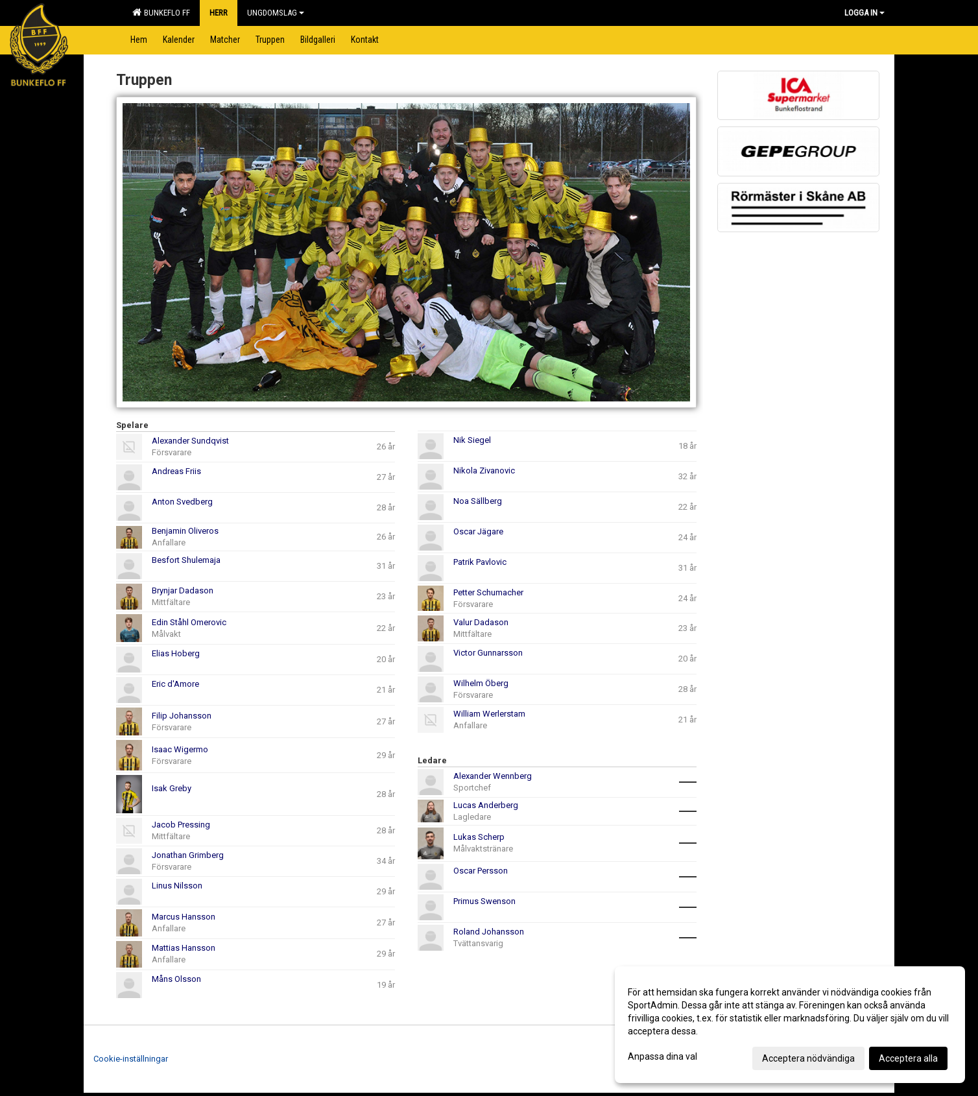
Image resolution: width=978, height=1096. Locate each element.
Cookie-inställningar (130, 1059)
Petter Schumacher (488, 592)
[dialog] (790, 1024)
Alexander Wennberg (492, 776)
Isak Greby (171, 788)
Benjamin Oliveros (185, 531)
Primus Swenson (484, 901)
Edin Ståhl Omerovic (189, 622)
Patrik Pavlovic (480, 562)
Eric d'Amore (175, 684)
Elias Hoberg (176, 653)
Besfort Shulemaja (186, 560)
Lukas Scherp (479, 837)
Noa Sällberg (477, 501)
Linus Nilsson (177, 885)
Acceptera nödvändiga (808, 1058)
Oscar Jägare (478, 531)
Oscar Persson (480, 871)
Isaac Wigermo (180, 749)
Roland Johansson (488, 931)
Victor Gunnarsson (488, 653)
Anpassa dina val (662, 1056)
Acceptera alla (908, 1058)
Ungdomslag (275, 13)
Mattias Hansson (183, 948)
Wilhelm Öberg (480, 683)
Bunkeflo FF (161, 12)
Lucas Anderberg (485, 805)
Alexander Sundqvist (190, 441)
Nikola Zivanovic (484, 470)
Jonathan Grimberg (188, 855)
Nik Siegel (472, 440)
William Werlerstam (489, 714)
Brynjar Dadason (182, 590)
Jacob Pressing (181, 824)
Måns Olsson (176, 979)
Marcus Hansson (183, 917)
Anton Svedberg (182, 501)
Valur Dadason (480, 622)
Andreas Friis (176, 471)
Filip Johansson (181, 716)
